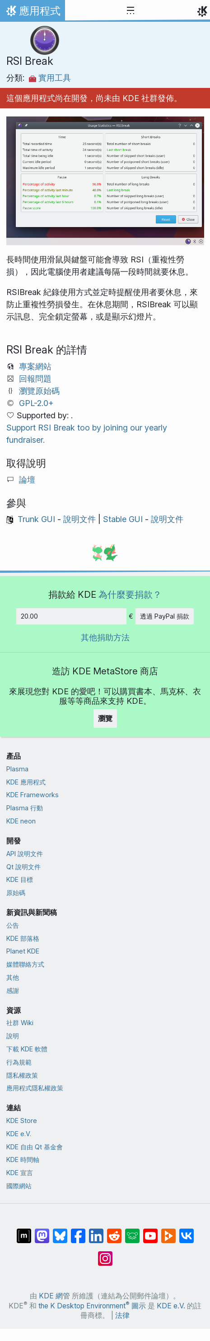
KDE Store (21, 1120)
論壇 (27, 479)
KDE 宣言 (19, 1172)
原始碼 (15, 892)
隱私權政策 (22, 1075)
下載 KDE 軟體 (26, 1049)
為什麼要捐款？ (130, 594)
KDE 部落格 (22, 938)
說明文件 (79, 519)
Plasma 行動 (24, 808)
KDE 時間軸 (22, 1159)
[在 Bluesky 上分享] (60, 1231)
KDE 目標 (19, 879)
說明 (12, 1036)
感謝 (12, 990)
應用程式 (32, 13)
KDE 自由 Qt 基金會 (34, 1147)
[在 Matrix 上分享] (24, 1231)
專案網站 (35, 366)
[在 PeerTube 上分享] (168, 1231)
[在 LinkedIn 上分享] (96, 1231)
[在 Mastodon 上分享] (42, 1231)
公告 (12, 925)
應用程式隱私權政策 (34, 1088)
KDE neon (21, 821)
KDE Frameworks (32, 795)
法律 (122, 1315)
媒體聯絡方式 (25, 964)
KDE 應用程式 (26, 782)
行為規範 (19, 1062)
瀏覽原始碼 (39, 391)
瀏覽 (105, 718)
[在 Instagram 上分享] (105, 1254)
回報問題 (35, 378)
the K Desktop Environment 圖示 (92, 1306)
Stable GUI (123, 519)
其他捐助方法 (105, 637)
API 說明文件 (24, 853)
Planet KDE (22, 951)
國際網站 (19, 1186)
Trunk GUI (36, 519)
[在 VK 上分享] (186, 1231)
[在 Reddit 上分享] (114, 1231)
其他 (12, 977)
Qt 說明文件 (23, 867)
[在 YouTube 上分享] (150, 1231)
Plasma (17, 769)
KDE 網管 (54, 1296)
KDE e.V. (18, 1134)
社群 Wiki (19, 1022)
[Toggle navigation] (130, 11)
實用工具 (50, 77)
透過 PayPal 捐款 (164, 616)
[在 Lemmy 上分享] (132, 1231)
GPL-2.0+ (36, 403)
